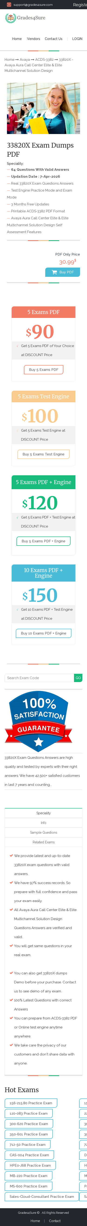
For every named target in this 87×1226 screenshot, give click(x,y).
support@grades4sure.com (30, 4)
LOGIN (77, 39)
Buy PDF (63, 272)
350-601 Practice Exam (29, 1134)
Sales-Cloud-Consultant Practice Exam (42, 1197)
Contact (55, 1221)
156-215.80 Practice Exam (31, 1103)
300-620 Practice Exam (29, 1124)
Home (17, 39)
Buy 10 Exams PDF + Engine (43, 633)
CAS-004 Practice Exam (29, 1155)
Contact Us (53, 39)
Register (77, 4)
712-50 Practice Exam (27, 1145)
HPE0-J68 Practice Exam (30, 1165)
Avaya (25, 60)
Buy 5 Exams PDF (43, 370)
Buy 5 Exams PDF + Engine (43, 541)
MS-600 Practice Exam (28, 1186)
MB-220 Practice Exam (28, 1176)
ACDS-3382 (44, 60)
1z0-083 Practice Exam (29, 1113)
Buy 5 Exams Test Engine (43, 454)
